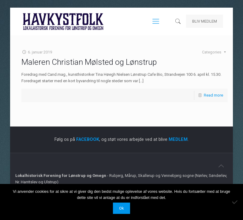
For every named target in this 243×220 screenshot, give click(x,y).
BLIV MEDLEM (204, 21)
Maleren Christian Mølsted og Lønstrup (89, 62)
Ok (121, 208)
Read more (213, 95)
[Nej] (235, 202)
